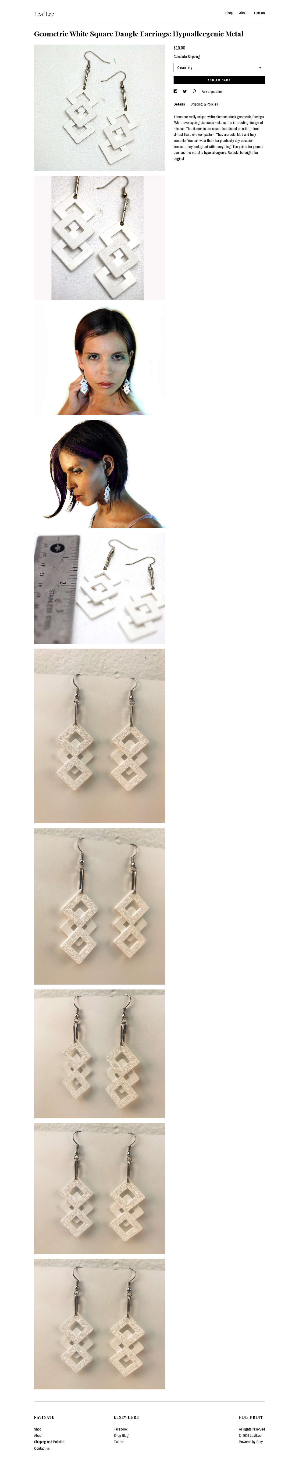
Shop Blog (121, 1435)
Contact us (42, 1448)
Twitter (119, 1441)
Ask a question (212, 91)
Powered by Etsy (251, 1441)
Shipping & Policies (204, 104)
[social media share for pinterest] (194, 91)
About (243, 12)
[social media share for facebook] (176, 91)
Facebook (120, 1429)
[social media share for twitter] (185, 91)
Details (180, 104)
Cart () (259, 12)
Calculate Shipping (187, 56)
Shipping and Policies (49, 1441)
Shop (229, 12)
